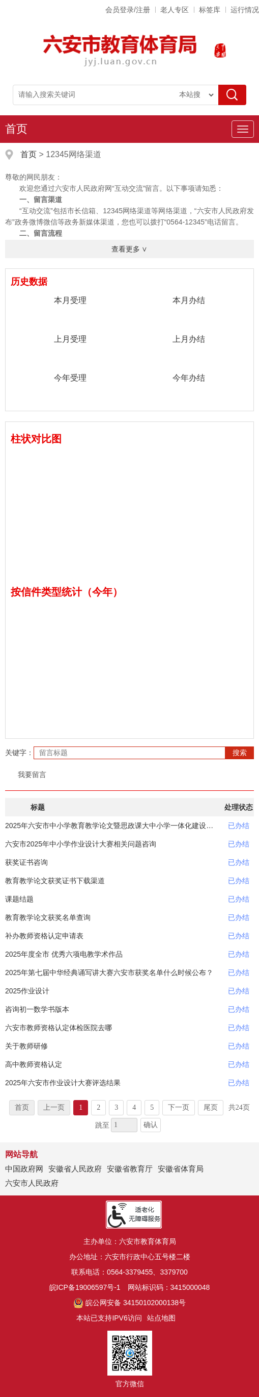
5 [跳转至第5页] (152, 1107)
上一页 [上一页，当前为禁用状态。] (54, 1107)
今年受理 (70, 377)
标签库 (209, 10)
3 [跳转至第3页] (116, 1107)
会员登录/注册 (127, 10)
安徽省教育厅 (130, 1168)
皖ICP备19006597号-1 (85, 1287)
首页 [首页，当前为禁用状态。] (22, 1107)
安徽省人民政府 (75, 1168)
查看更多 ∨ (129, 249)
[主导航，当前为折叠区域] (243, 129)
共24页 (239, 1107)
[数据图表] (129, 511)
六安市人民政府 (32, 1183)
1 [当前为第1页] (80, 1107)
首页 (16, 128)
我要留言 (32, 774)
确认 (150, 1125)
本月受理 (70, 300)
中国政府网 (24, 1168)
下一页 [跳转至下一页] (178, 1107)
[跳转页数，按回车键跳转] (124, 1125)
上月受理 (70, 339)
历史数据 (29, 282)
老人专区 (174, 10)
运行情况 (245, 10)
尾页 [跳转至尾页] (211, 1107)
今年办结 (188, 377)
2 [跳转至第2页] (98, 1107)
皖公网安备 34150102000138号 (129, 1303)
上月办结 (188, 339)
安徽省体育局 (181, 1168)
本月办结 (188, 300)
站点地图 (161, 1318)
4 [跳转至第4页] (134, 1107)
